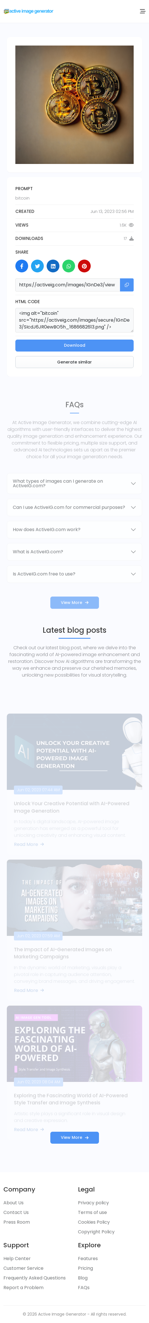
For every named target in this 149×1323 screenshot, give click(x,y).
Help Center (17, 1258)
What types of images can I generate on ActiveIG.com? (58, 500)
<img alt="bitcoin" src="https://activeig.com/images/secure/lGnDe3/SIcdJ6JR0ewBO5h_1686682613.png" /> (74, 320)
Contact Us (16, 1212)
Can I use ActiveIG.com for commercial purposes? (69, 524)
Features (88, 1258)
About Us (13, 1202)
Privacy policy (93, 1202)
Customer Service (23, 1268)
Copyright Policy (96, 1231)
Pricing (85, 1268)
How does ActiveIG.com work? (46, 546)
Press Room (16, 1222)
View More (74, 619)
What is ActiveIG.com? (38, 568)
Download (74, 345)
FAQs (84, 1287)
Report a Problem (23, 1287)
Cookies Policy (94, 1222)
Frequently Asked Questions (34, 1278)
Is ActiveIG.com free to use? (44, 590)
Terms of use (92, 1212)
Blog (83, 1278)
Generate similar (74, 362)
